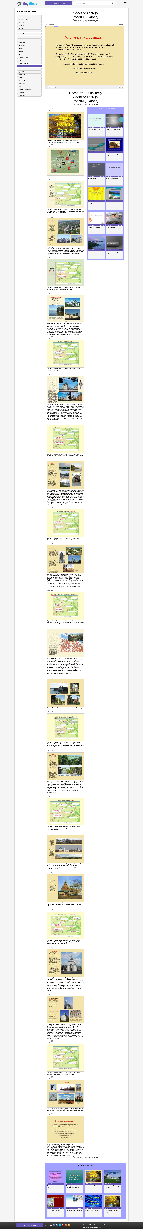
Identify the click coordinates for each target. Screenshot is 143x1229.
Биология (20, 25)
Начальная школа (23, 57)
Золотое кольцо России (93, 1186)
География (21, 28)
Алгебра (20, 16)
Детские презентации (24, 34)
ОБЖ (19, 60)
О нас (85, 1225)
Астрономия (21, 22)
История (20, 40)
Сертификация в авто (94, 154)
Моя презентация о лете (94, 203)
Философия (21, 84)
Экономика (21, 96)
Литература (21, 43)
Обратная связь (107, 1225)
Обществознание (23, 63)
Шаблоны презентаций (24, 90)
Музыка (20, 52)
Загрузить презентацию (58, 3)
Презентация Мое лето (94, 227)
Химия (20, 87)
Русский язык (22, 72)
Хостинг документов (95, 1227)
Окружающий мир (23, 66)
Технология (21, 75)
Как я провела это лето (113, 178)
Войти (124, 2)
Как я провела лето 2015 (113, 203)
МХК (19, 54)
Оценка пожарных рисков (113, 129)
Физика (20, 78)
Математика (21, 46)
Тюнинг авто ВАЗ (92, 178)
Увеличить (120, 24)
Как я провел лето (111, 227)
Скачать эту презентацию (85, 20)
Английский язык (22, 19)
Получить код (50, 24)
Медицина (21, 49)
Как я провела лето (93, 252)
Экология (20, 93)
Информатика (22, 37)
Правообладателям (95, 1225)
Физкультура (21, 81)
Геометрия (21, 31)
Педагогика (21, 69)
